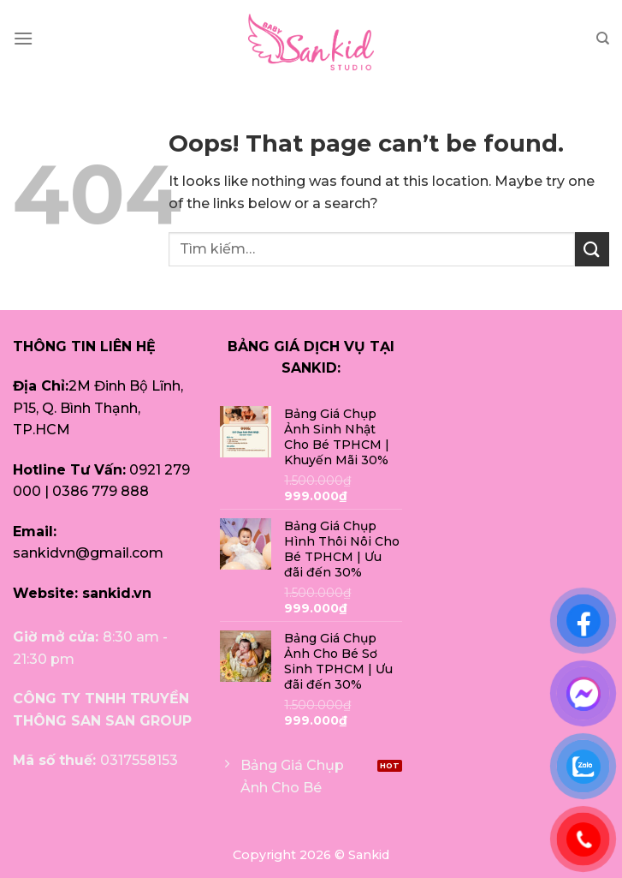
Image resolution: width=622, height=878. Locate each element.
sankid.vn (116, 593)
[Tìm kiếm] (602, 38)
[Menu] (23, 38)
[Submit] (592, 249)
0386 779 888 (100, 491)
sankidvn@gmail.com (88, 553)
